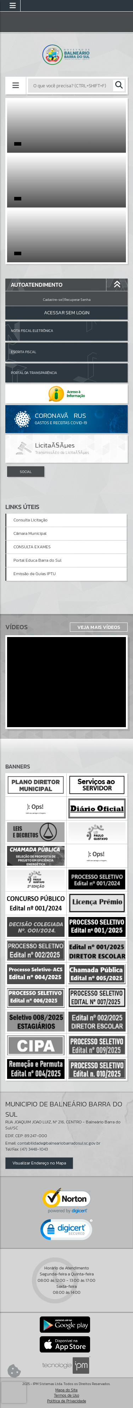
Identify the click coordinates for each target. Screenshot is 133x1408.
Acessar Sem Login (66, 312)
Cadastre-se (52, 299)
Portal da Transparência (34, 372)
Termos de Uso (66, 1395)
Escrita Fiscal (23, 352)
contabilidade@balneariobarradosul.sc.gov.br (58, 1143)
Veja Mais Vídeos (98, 627)
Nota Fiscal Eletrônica (32, 330)
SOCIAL (26, 471)
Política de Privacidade (66, 1401)
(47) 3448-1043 (34, 1149)
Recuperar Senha (77, 299)
